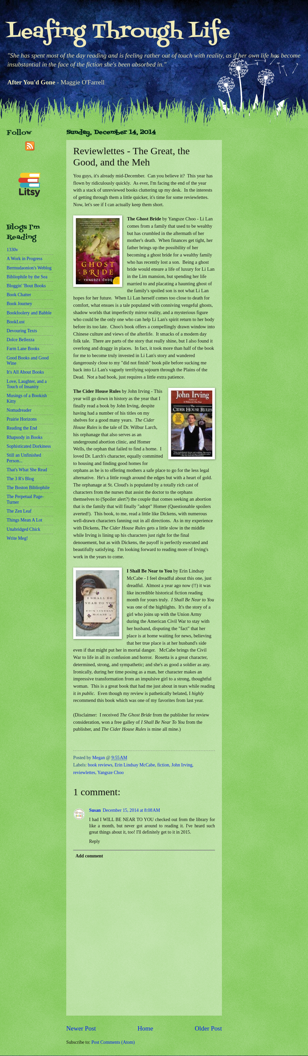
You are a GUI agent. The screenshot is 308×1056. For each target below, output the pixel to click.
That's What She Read (27, 469)
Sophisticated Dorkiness (29, 446)
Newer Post (81, 1028)
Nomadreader (19, 410)
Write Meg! (17, 538)
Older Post (208, 1028)
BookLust (16, 321)
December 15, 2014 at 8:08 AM (131, 810)
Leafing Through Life (118, 32)
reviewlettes (84, 772)
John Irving (182, 764)
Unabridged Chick (23, 529)
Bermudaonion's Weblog (29, 267)
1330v (12, 249)
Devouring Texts (22, 330)
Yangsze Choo (110, 772)
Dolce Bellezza (20, 339)
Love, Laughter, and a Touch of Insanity (27, 384)
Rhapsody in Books (24, 437)
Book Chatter (19, 294)
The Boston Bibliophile (28, 487)
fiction (163, 764)
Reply (94, 841)
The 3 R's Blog (20, 478)
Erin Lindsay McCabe (135, 764)
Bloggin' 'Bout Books (26, 285)
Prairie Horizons (22, 419)
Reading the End (22, 428)
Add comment (89, 855)
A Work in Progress (24, 258)
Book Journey (19, 303)
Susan (95, 810)
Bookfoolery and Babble (29, 312)
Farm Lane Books (23, 348)
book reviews (100, 764)
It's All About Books (25, 372)
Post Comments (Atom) (113, 1042)
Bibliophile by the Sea (27, 276)
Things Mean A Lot (24, 520)
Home (145, 1028)
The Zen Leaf (19, 511)
